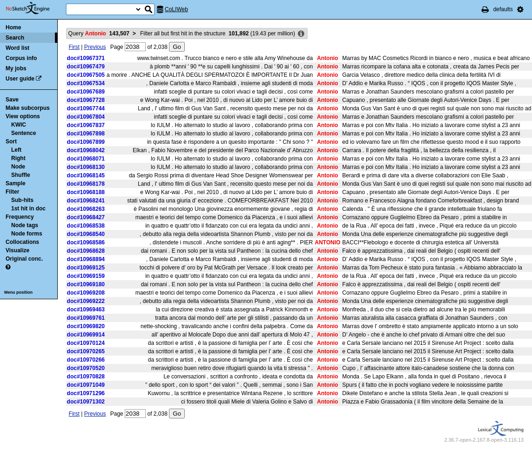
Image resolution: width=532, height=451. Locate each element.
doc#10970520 (86, 368)
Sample (16, 183)
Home (13, 27)
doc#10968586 (86, 242)
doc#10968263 (86, 209)
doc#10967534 (86, 83)
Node (18, 166)
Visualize (17, 250)
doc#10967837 (86, 125)
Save (12, 99)
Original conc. (24, 259)
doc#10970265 (86, 351)
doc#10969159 (86, 276)
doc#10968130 (86, 167)
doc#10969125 (86, 267)
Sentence (23, 133)
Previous (95, 47)
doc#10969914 (86, 334)
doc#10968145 (86, 175)
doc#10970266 (86, 360)
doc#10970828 (86, 376)
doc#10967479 (86, 66)
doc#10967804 (86, 117)
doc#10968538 (86, 225)
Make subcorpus (28, 108)
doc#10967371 (86, 58)
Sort (11, 141)
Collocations (22, 242)
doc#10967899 (86, 142)
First (74, 47)
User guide (20, 78)
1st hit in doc (28, 208)
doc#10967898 (86, 133)
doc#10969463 (86, 309)
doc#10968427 (86, 217)
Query (98, 33)
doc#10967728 (86, 100)
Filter (12, 191)
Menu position (18, 292)
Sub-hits (22, 200)
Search (15, 37)
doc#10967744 (86, 108)
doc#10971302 (86, 401)
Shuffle (20, 175)
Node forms (26, 233)
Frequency (20, 217)
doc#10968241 (86, 200)
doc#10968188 (86, 192)
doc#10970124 (86, 343)
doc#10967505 (86, 75)
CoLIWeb (176, 9)
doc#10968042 (86, 150)
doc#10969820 (86, 326)
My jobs (16, 68)
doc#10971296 (86, 393)
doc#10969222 (86, 301)
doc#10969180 (86, 284)
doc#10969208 (86, 292)
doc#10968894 (86, 259)
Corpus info (21, 58)
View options (23, 116)
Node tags (24, 225)
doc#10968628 (86, 251)
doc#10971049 (86, 385)
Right (18, 158)
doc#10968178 (86, 184)
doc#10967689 (86, 91)
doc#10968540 (86, 234)
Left (16, 150)
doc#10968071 (86, 158)
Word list (17, 48)
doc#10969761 (86, 318)
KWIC (18, 124)
